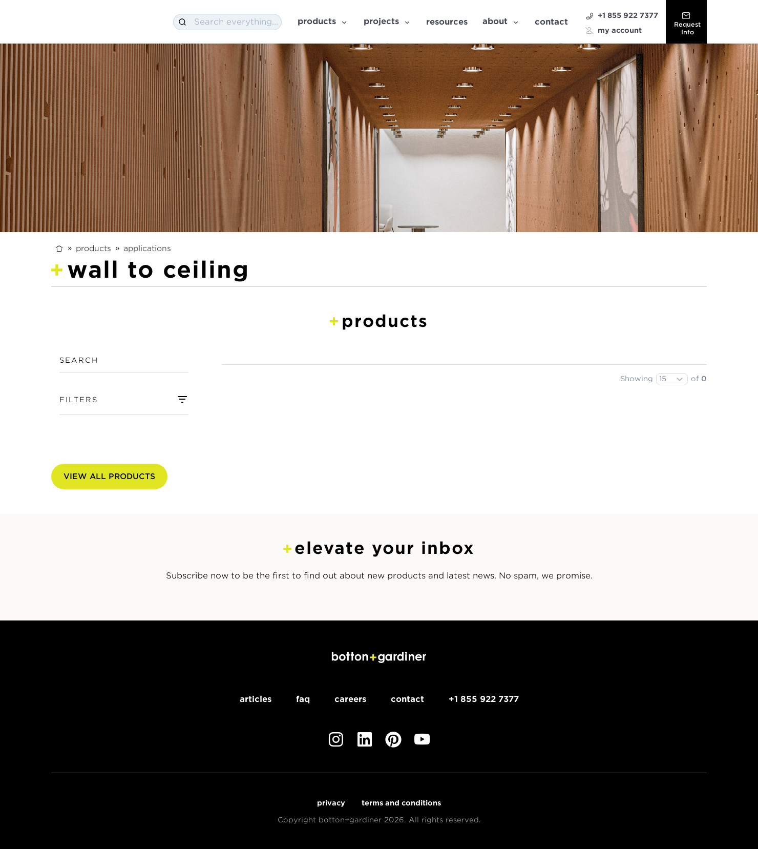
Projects (387, 21)
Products (323, 21)
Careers (350, 699)
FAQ (303, 699)
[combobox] (227, 22)
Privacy (331, 803)
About (501, 21)
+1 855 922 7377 (621, 15)
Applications (147, 248)
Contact (551, 22)
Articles (255, 699)
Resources (447, 22)
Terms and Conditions (401, 803)
